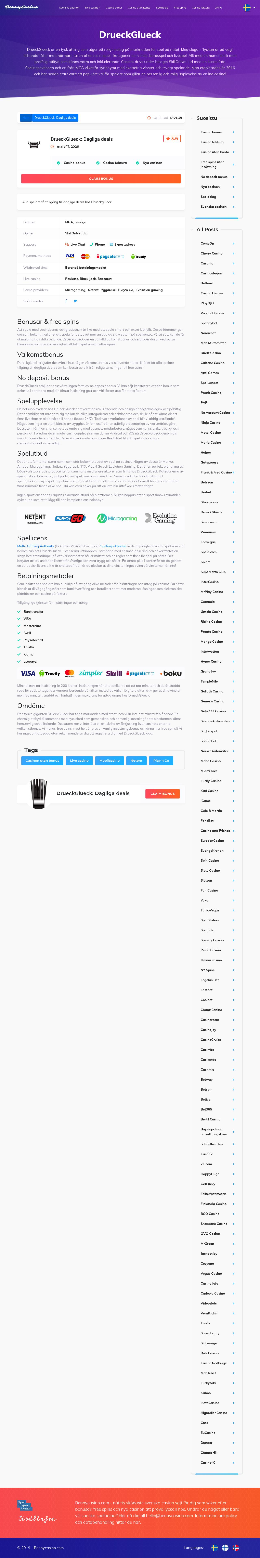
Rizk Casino (210, 1353)
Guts (204, 1423)
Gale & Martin (211, 811)
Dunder (206, 1442)
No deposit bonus (214, 177)
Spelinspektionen (113, 546)
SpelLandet (209, 383)
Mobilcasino (110, 760)
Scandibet (208, 741)
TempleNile (209, 681)
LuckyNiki (208, 1383)
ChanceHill (209, 1452)
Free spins (180, 8)
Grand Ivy (208, 671)
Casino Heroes (212, 293)
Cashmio (207, 1069)
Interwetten (210, 651)
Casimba (207, 1049)
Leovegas (208, 542)
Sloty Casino (210, 870)
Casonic (207, 1154)
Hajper (206, 452)
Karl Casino (209, 791)
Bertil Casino (210, 1119)
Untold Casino (211, 611)
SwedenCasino (212, 840)
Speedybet (209, 323)
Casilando (208, 1059)
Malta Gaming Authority (35, 546)
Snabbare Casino (214, 1223)
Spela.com (209, 552)
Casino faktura (201, 8)
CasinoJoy (208, 1029)
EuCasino (208, 1432)
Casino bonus (114, 8)
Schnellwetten (212, 1144)
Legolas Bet (210, 980)
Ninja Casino (210, 422)
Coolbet (206, 1000)
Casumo (207, 263)
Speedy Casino (212, 940)
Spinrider (208, 930)
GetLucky (208, 1184)
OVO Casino (210, 1233)
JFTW (218, 8)
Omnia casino (211, 960)
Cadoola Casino (213, 1293)
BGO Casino (210, 1214)
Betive (205, 1099)
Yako (204, 900)
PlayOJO (207, 303)
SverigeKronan (212, 850)
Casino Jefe (209, 1283)
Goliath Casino (212, 691)
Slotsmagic (209, 1343)
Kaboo (206, 1393)
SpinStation (210, 920)
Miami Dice (209, 771)
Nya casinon (92, 8)
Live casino (79, 760)
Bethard (207, 283)
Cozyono (207, 1263)
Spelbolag (162, 8)
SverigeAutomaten (215, 721)
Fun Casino (209, 890)
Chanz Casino (211, 1010)
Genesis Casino (212, 701)
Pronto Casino (211, 631)
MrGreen (207, 1243)
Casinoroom (210, 1020)
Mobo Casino (211, 761)
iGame (206, 801)
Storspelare (209, 502)
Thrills (205, 1323)
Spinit (205, 562)
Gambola (208, 601)
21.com (206, 1164)
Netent (136, 760)
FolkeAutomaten (213, 1194)
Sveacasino (209, 522)
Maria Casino (211, 442)
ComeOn (207, 243)
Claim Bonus (101, 178)
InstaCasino (210, 1403)
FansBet (207, 820)
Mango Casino (212, 641)
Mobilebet (208, 1373)
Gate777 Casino (213, 711)
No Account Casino (215, 412)
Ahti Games (210, 373)
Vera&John (209, 1313)
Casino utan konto (139, 8)
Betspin (206, 1089)
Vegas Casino (211, 1273)
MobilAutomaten (213, 343)
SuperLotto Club (213, 572)
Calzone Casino (212, 363)
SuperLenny (210, 1333)
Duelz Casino (211, 353)
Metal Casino (211, 432)
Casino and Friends (215, 830)
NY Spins (207, 970)
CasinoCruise (211, 1039)
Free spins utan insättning (212, 164)
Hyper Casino (211, 661)
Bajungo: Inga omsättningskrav (214, 1132)
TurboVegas (210, 910)
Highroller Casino (214, 1413)
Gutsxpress (209, 462)
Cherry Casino (211, 253)
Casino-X (208, 1462)
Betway (207, 1079)
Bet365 (206, 1109)
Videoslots (209, 1303)
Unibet (206, 492)
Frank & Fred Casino (216, 472)
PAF (204, 402)
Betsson (207, 482)
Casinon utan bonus (42, 760)
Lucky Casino (211, 781)
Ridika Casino (211, 621)
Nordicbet (208, 333)
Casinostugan (211, 273)
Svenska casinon (69, 8)
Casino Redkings (213, 1363)
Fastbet (206, 990)
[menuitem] (249, 7)
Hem (26, 118)
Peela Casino (211, 950)
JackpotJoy (209, 1253)
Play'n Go (161, 760)
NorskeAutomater (214, 751)
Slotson (206, 880)
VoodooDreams (212, 313)
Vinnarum (208, 532)
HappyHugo (210, 1174)
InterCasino (210, 582)
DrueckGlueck (211, 512)
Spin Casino (210, 860)
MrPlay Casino (212, 592)
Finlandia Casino (213, 1204)
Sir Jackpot (209, 731)
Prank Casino (211, 392)
